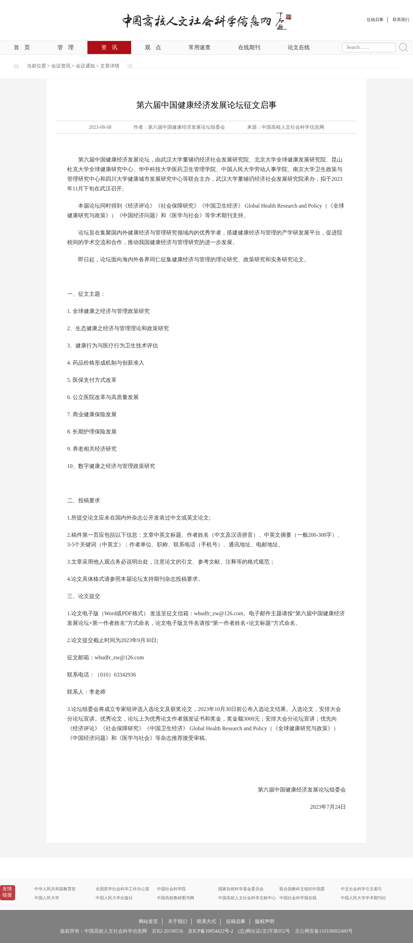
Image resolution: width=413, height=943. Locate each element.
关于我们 (177, 921)
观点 (153, 47)
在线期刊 (249, 47)
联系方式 (206, 921)
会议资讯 (61, 66)
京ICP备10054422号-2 (210, 931)
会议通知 (85, 66)
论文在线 (299, 47)
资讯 (109, 47)
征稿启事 (235, 921)
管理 (65, 47)
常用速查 (200, 47)
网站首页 (148, 921)
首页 (22, 47)
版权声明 (264, 921)
